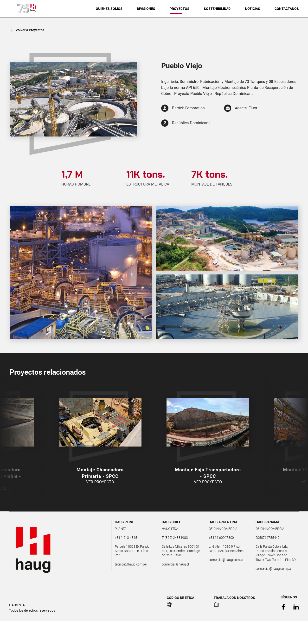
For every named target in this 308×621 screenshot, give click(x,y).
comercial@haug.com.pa (273, 569)
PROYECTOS (179, 9)
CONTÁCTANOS (287, 9)
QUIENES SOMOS (109, 9)
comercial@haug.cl (175, 564)
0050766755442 (268, 538)
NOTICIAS (252, 9)
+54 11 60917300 (221, 538)
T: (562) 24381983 (175, 538)
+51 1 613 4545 (126, 538)
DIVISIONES (146, 9)
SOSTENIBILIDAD (217, 9)
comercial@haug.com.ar (226, 560)
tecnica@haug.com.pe (131, 564)
